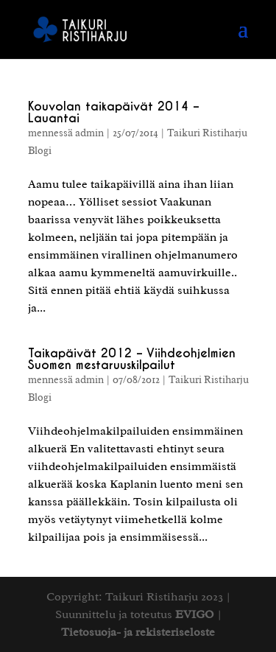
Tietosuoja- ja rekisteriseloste (138, 632)
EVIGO (194, 614)
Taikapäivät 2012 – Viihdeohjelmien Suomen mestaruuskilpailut (132, 359)
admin (89, 133)
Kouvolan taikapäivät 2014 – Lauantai (113, 112)
